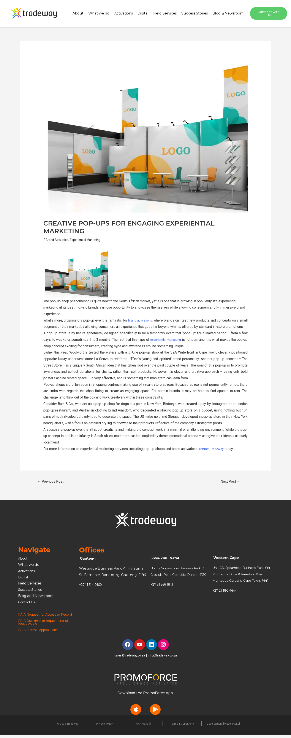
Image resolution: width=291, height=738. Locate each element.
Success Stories (194, 13)
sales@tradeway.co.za (129, 658)
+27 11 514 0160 (91, 585)
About (78, 13)
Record (24, 617)
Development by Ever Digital (223, 726)
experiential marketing (168, 340)
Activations (123, 13)
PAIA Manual (143, 726)
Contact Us (27, 602)
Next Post (230, 481)
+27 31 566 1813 (163, 591)
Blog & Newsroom (228, 13)
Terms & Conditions (182, 726)
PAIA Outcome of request (41, 623)
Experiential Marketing (88, 240)
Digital (143, 13)
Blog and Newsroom (36, 596)
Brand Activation (58, 240)
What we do (98, 13)
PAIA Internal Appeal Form (41, 633)
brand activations (140, 320)
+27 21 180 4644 (225, 597)
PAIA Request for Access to (41, 614)
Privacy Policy (104, 726)
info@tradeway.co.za (163, 658)
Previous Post (50, 481)
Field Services (165, 13)
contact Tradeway (212, 449)
